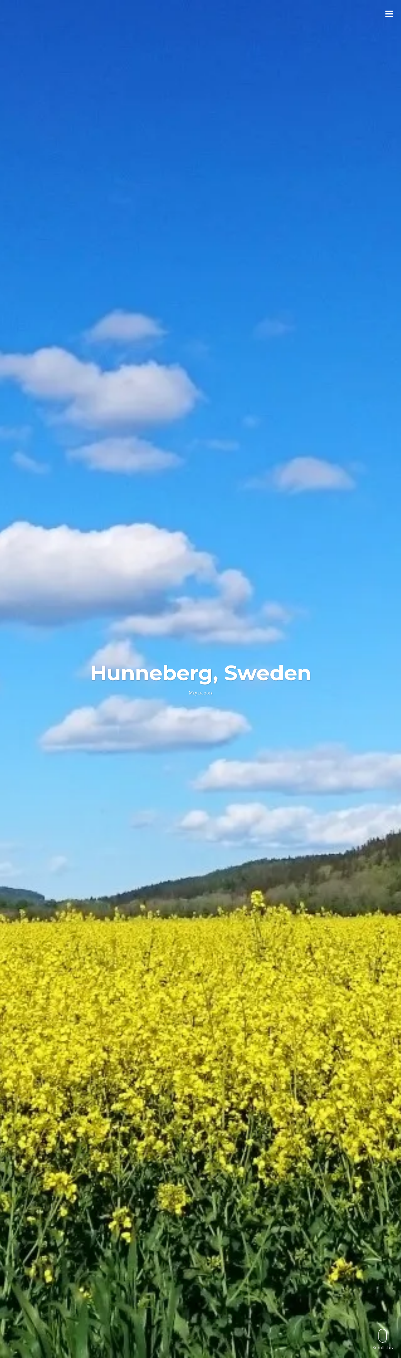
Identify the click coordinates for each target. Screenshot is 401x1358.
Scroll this (383, 1339)
